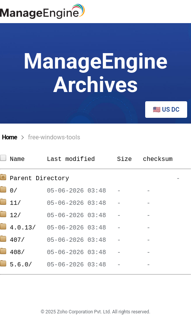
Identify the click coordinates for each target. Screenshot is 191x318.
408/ (28, 252)
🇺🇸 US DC (166, 109)
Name (28, 159)
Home (9, 137)
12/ (28, 215)
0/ (28, 191)
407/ (28, 240)
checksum (158, 159)
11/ (28, 203)
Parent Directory (39, 178)
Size (126, 159)
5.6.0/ (28, 265)
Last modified (71, 159)
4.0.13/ (28, 228)
